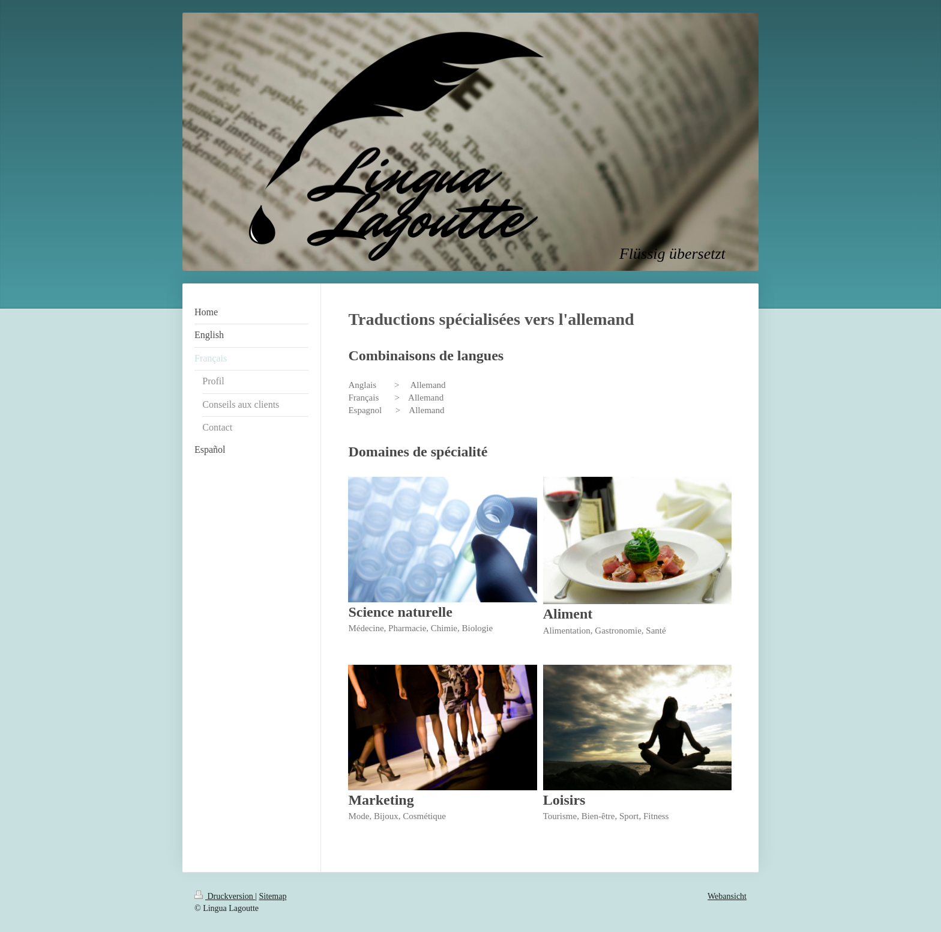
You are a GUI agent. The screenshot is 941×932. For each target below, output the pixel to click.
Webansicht (727, 896)
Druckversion (224, 896)
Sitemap (273, 896)
